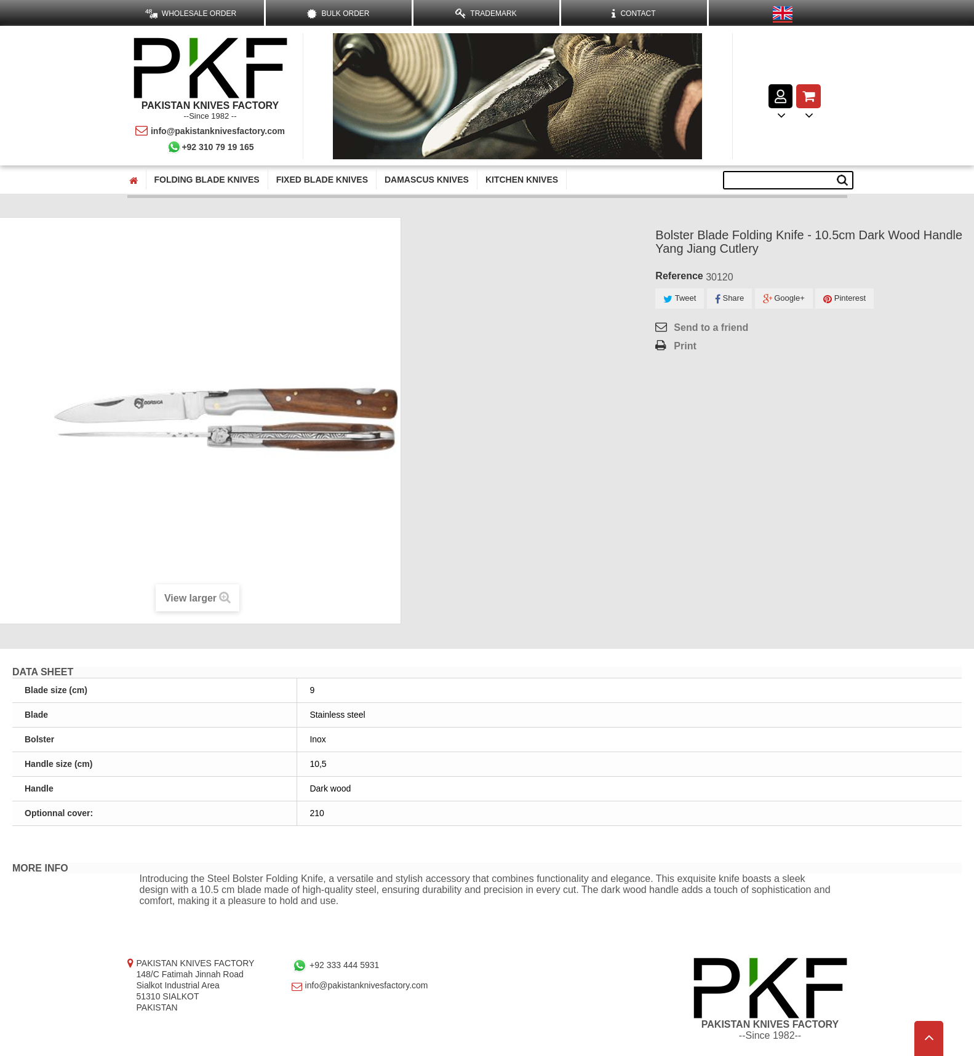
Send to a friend (711, 327)
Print (685, 346)
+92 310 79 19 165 (209, 147)
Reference (679, 276)
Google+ (784, 298)
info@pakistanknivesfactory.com (210, 131)
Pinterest (844, 298)
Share (729, 298)
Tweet (679, 298)
